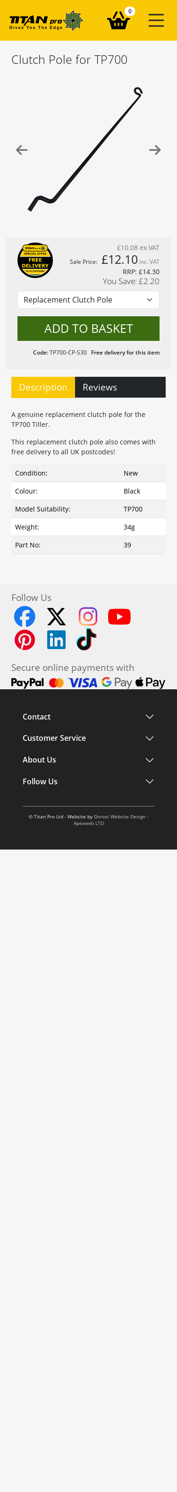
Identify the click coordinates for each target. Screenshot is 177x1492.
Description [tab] (43, 387)
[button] (156, 20)
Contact (37, 716)
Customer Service (54, 746)
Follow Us (40, 799)
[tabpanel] (88, 480)
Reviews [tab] (100, 387)
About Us (39, 773)
